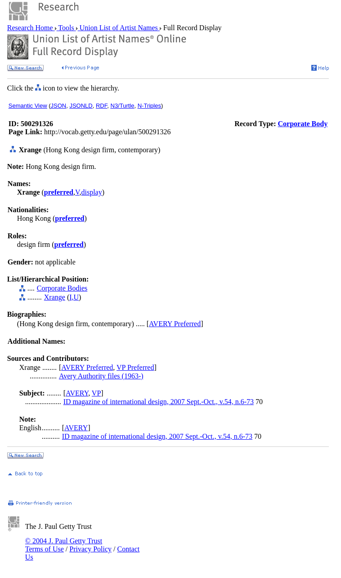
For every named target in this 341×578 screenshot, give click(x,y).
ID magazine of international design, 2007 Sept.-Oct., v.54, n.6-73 (158, 401)
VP (96, 393)
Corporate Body (303, 123)
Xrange (54, 297)
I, (71, 297)
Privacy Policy (90, 549)
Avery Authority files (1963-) (101, 376)
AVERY (77, 393)
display (91, 192)
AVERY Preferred (175, 324)
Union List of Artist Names (119, 28)
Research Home (31, 28)
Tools (66, 28)
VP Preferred (135, 367)
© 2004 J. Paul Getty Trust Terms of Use (63, 545)
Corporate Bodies (62, 288)
